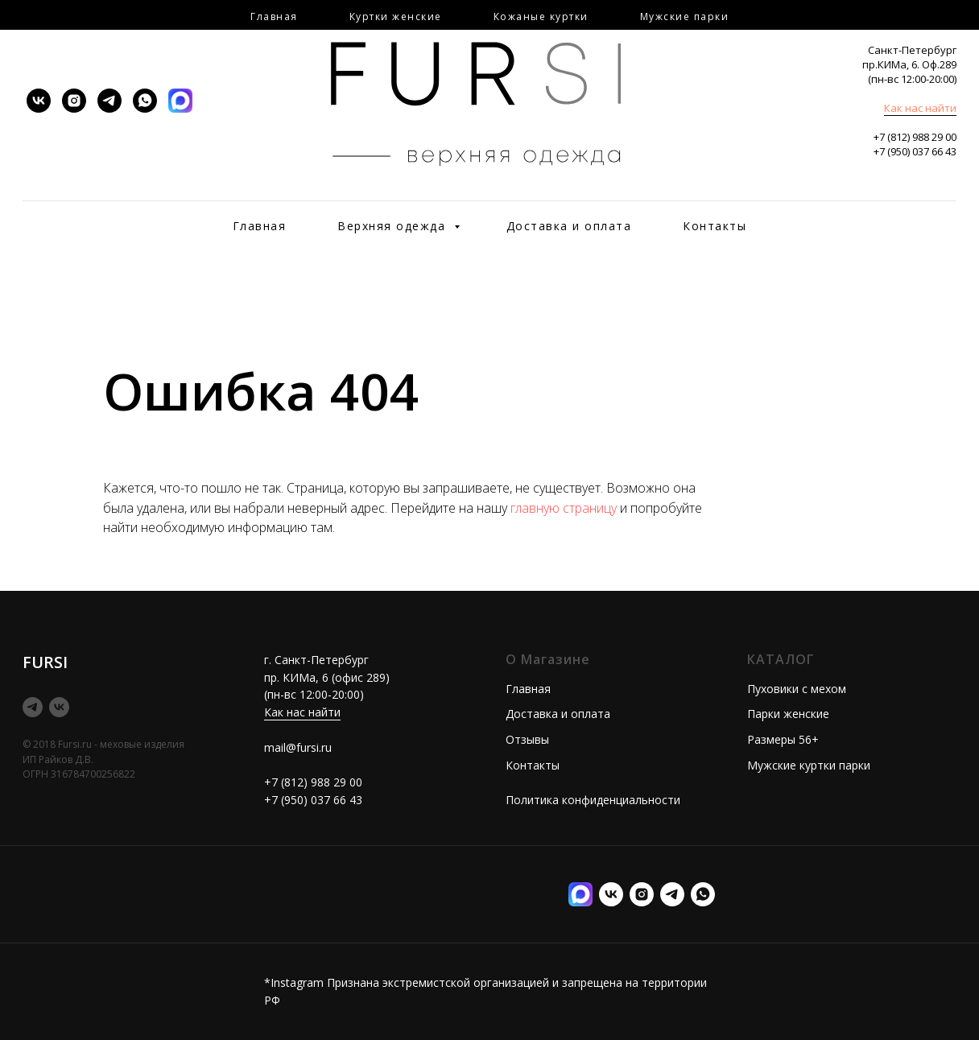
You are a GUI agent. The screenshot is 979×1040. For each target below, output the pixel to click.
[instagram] (74, 101)
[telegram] (109, 101)
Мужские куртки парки (808, 765)
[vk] (39, 101)
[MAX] (180, 101)
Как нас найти (920, 108)
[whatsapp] (145, 101)
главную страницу (563, 508)
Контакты (714, 225)
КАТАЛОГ (781, 659)
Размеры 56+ (783, 739)
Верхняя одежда (393, 225)
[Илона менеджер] (703, 894)
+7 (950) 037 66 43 (915, 151)
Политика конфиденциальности (593, 799)
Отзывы (527, 739)
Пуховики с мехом (796, 688)
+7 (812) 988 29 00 (915, 137)
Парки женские (788, 713)
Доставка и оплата (569, 225)
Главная (260, 225)
